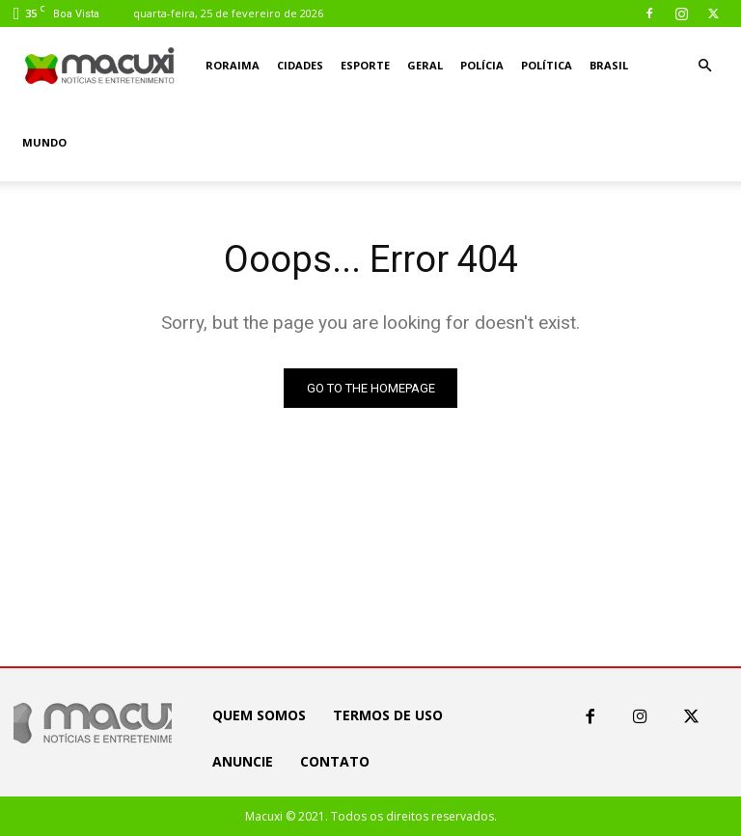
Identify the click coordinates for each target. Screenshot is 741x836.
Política (546, 65)
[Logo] (100, 65)
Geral (425, 65)
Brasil (609, 65)
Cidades (300, 65)
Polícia (482, 65)
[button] (704, 66)
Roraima (233, 65)
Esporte (365, 65)
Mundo (44, 142)
